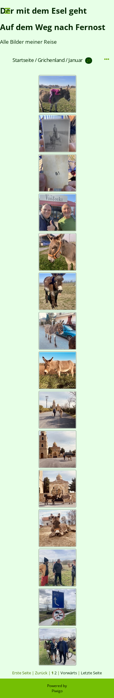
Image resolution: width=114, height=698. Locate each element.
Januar (75, 59)
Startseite (23, 59)
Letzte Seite (91, 673)
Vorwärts (68, 673)
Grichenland (51, 59)
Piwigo (57, 690)
